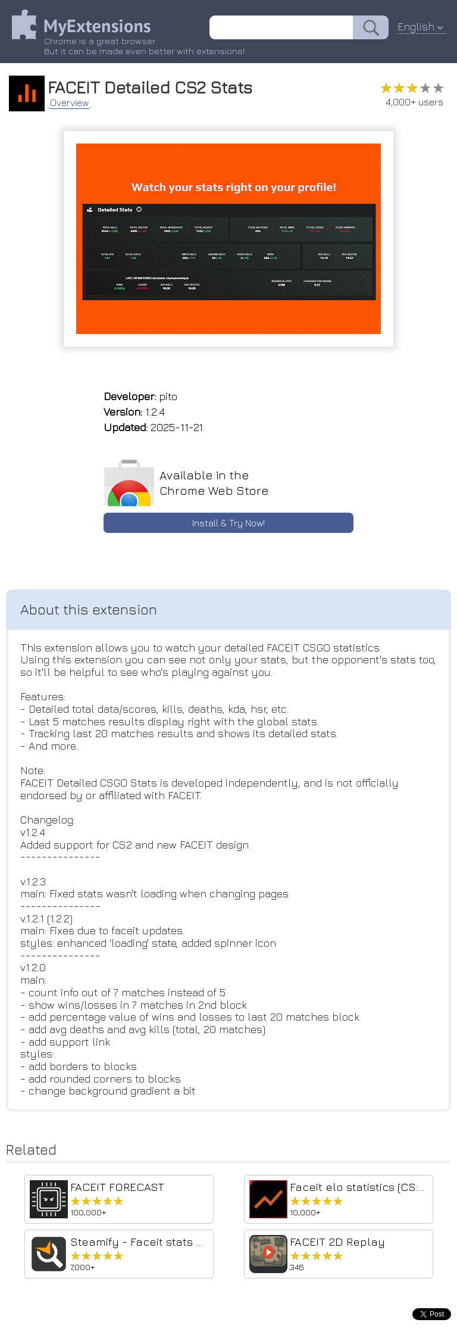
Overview (69, 102)
